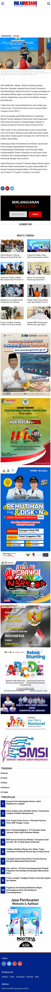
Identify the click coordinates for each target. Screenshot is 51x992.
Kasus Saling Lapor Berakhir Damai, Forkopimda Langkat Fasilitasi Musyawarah (27, 812)
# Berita (4, 773)
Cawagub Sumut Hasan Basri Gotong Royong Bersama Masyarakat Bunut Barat (26, 860)
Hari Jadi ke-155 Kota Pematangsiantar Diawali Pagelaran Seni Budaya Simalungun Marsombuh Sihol (27, 870)
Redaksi (5, 977)
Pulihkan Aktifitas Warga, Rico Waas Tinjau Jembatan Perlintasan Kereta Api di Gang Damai (27, 850)
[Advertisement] (25, 18)
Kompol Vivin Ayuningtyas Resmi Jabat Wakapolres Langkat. (23, 802)
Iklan (37, 977)
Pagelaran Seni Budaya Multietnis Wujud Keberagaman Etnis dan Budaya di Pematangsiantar (24, 890)
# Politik (4, 792)
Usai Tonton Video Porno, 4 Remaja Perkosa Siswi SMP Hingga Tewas (26, 821)
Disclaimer (20, 977)
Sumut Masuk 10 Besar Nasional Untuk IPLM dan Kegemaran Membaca (11, 257)
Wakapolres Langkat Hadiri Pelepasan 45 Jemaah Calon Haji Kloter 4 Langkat (12, 302)
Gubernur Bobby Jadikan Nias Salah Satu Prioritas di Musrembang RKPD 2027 (12, 279)
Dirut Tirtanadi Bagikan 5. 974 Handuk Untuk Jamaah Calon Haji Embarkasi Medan (26, 831)
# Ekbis (4, 782)
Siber (12, 977)
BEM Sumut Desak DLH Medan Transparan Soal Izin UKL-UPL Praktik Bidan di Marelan (27, 840)
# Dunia (4, 778)
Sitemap (29, 977)
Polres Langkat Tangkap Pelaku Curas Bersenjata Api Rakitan (11, 324)
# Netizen (5, 787)
